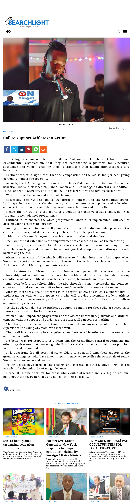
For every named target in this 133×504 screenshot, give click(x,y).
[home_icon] (8, 31)
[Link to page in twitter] (14, 149)
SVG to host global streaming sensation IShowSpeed (18, 444)
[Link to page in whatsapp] (35, 149)
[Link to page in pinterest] (28, 149)
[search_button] (118, 31)
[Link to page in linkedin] (21, 149)
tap (125, 31)
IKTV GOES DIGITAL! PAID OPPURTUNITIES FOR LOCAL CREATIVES (109, 444)
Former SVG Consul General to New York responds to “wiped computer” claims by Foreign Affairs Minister (64, 448)
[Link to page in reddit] (43, 149)
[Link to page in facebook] (7, 149)
